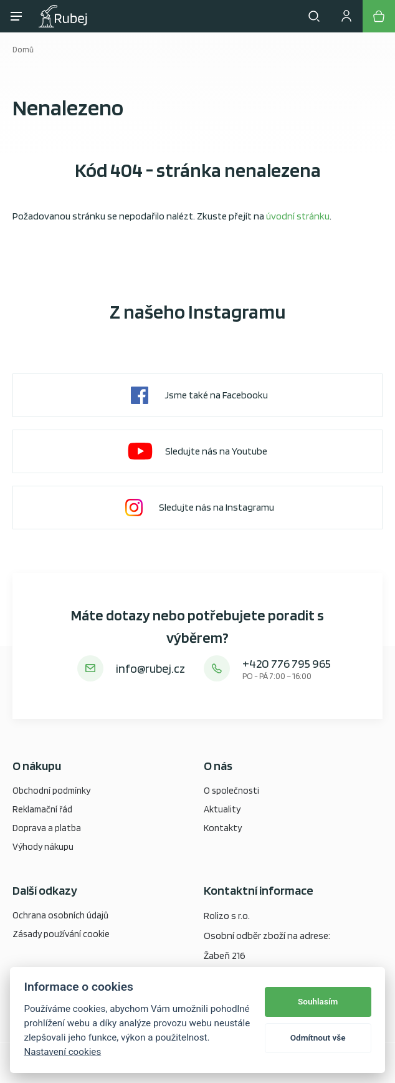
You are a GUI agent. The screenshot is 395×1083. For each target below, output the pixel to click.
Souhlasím (318, 1001)
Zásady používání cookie (61, 934)
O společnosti (231, 790)
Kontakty (223, 828)
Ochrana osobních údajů (60, 915)
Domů (23, 49)
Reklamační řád (42, 809)
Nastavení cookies (62, 1051)
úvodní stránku (298, 216)
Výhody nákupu (43, 846)
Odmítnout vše (318, 1037)
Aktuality (222, 809)
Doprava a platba (46, 828)
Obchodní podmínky (51, 790)
